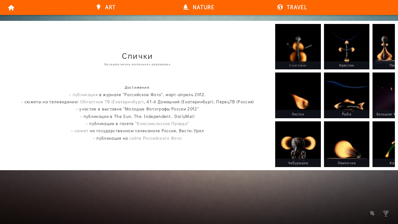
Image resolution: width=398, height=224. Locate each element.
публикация (85, 94)
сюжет (82, 130)
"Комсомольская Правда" (162, 123)
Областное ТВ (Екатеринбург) (112, 102)
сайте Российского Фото (155, 138)
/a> (278, 27)
